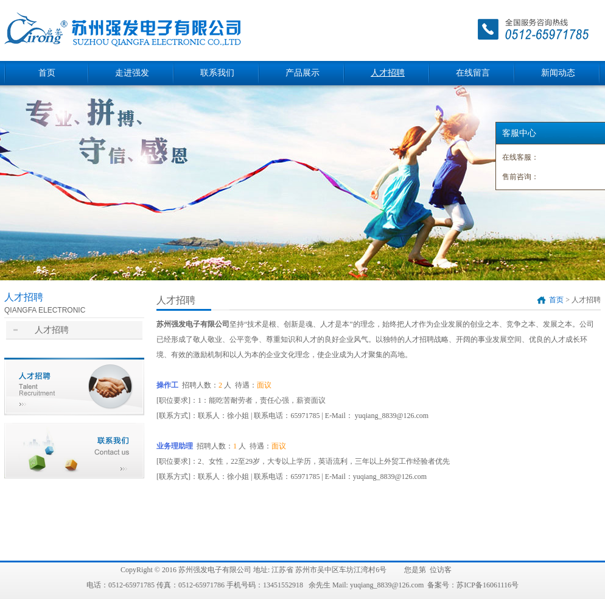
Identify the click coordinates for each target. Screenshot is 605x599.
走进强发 (132, 72)
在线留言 (473, 72)
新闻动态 (558, 72)
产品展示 (302, 72)
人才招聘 (388, 72)
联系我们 (217, 72)
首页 (46, 72)
